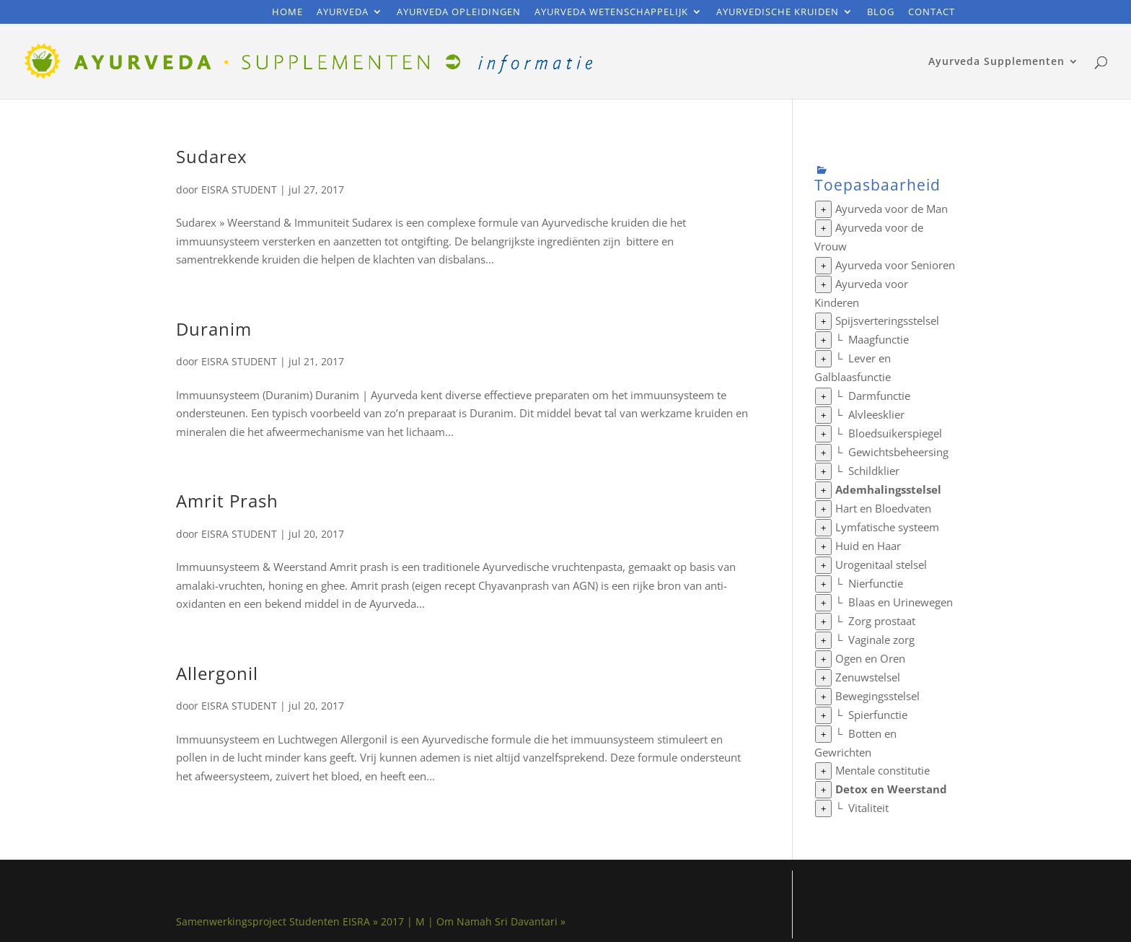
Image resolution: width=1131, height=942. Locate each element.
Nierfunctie (875, 583)
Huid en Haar (868, 545)
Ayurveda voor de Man (891, 208)
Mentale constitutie (882, 770)
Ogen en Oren (870, 658)
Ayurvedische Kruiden (777, 12)
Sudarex (211, 156)
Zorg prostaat (881, 621)
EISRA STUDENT (239, 189)
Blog (880, 12)
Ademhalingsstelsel (888, 489)
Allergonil (217, 673)
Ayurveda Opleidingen (459, 12)
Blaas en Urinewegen (900, 602)
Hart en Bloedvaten (883, 508)
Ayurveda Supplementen (996, 62)
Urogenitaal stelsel (881, 564)
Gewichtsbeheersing (898, 452)
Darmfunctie (879, 395)
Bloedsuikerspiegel (895, 433)
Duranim (214, 329)
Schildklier (873, 470)
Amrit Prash (227, 501)
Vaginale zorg (881, 639)
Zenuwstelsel (867, 677)
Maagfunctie (878, 339)
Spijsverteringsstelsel (887, 320)
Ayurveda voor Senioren (895, 265)
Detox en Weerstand (891, 789)
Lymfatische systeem (887, 527)
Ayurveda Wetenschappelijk (611, 12)
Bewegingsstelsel (877, 696)
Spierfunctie (877, 714)
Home (287, 12)
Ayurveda (343, 12)
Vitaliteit (868, 808)
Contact (931, 12)
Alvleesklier (876, 414)
